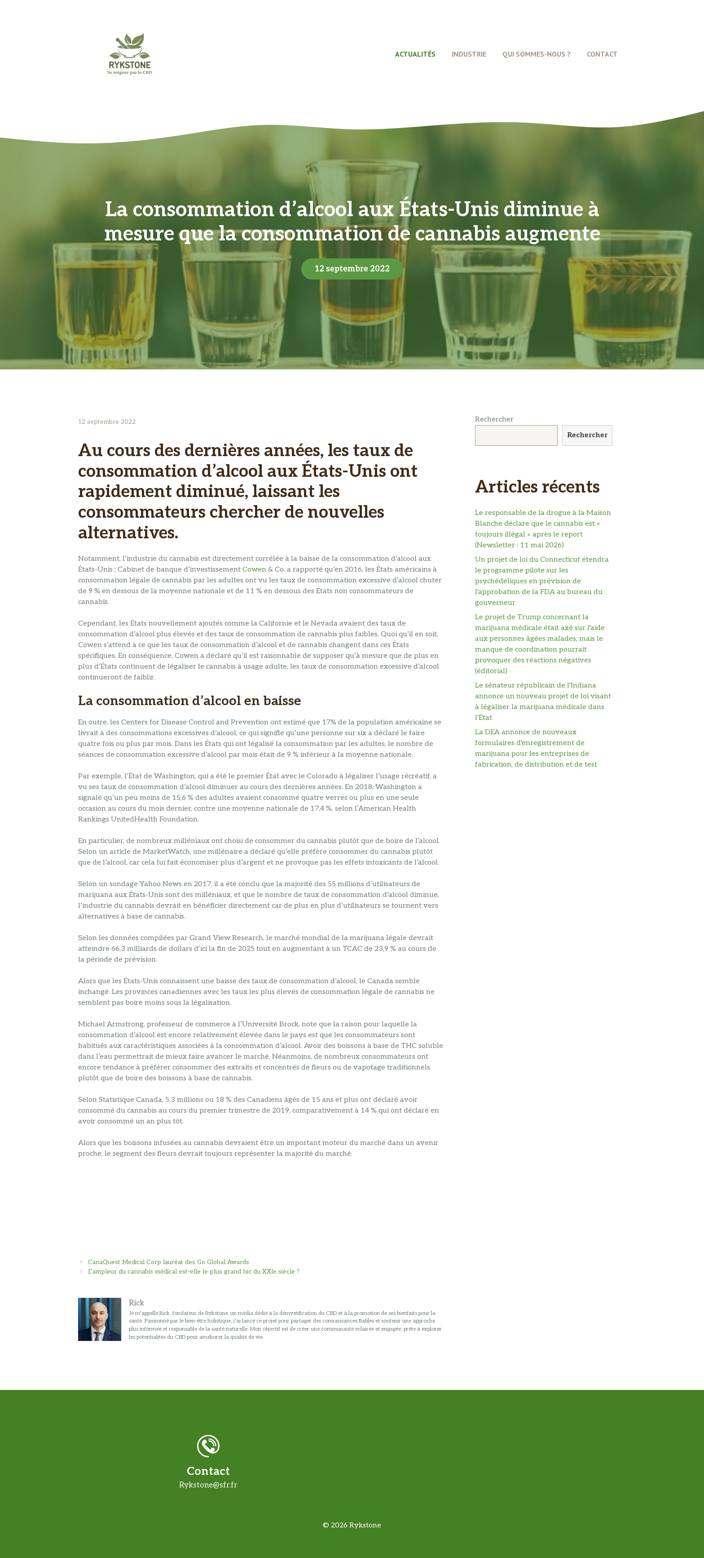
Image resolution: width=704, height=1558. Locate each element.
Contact (602, 53)
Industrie (469, 53)
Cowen (254, 569)
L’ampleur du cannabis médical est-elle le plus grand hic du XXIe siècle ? (193, 1271)
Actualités (415, 53)
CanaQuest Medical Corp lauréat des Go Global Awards (168, 1262)
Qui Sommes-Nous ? (536, 53)
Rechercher (494, 419)
